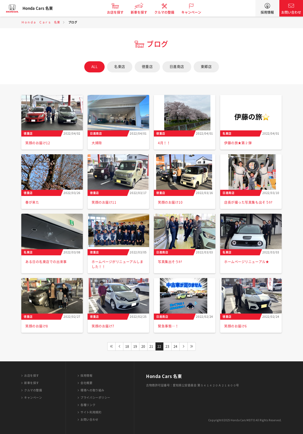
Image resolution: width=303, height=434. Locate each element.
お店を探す (119, 12)
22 (159, 346)
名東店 (119, 66)
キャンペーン (195, 12)
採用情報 (267, 12)
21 (151, 346)
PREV (119, 346)
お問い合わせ (291, 12)
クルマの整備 (168, 12)
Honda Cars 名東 (41, 8)
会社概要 (86, 382)
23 (167, 346)
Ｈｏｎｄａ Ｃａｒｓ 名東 (40, 22)
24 (176, 346)
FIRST (111, 346)
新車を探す (142, 12)
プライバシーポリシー (95, 397)
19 (135, 346)
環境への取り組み (92, 390)
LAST (192, 346)
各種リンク (87, 404)
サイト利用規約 (90, 412)
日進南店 (176, 66)
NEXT (184, 346)
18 (127, 346)
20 (143, 346)
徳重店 (147, 66)
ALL (94, 66)
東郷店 (206, 66)
